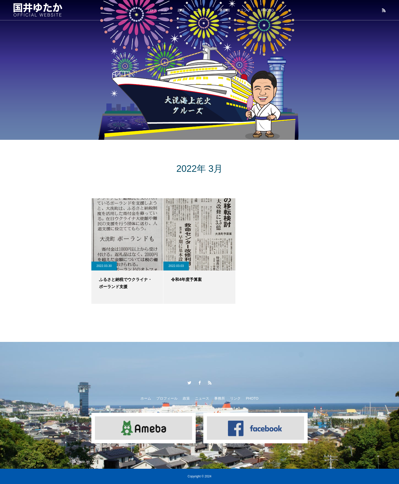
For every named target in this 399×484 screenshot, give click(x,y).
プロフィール (156, 10)
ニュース (202, 10)
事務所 (224, 10)
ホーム (130, 10)
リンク (245, 10)
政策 (181, 10)
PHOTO (267, 10)
